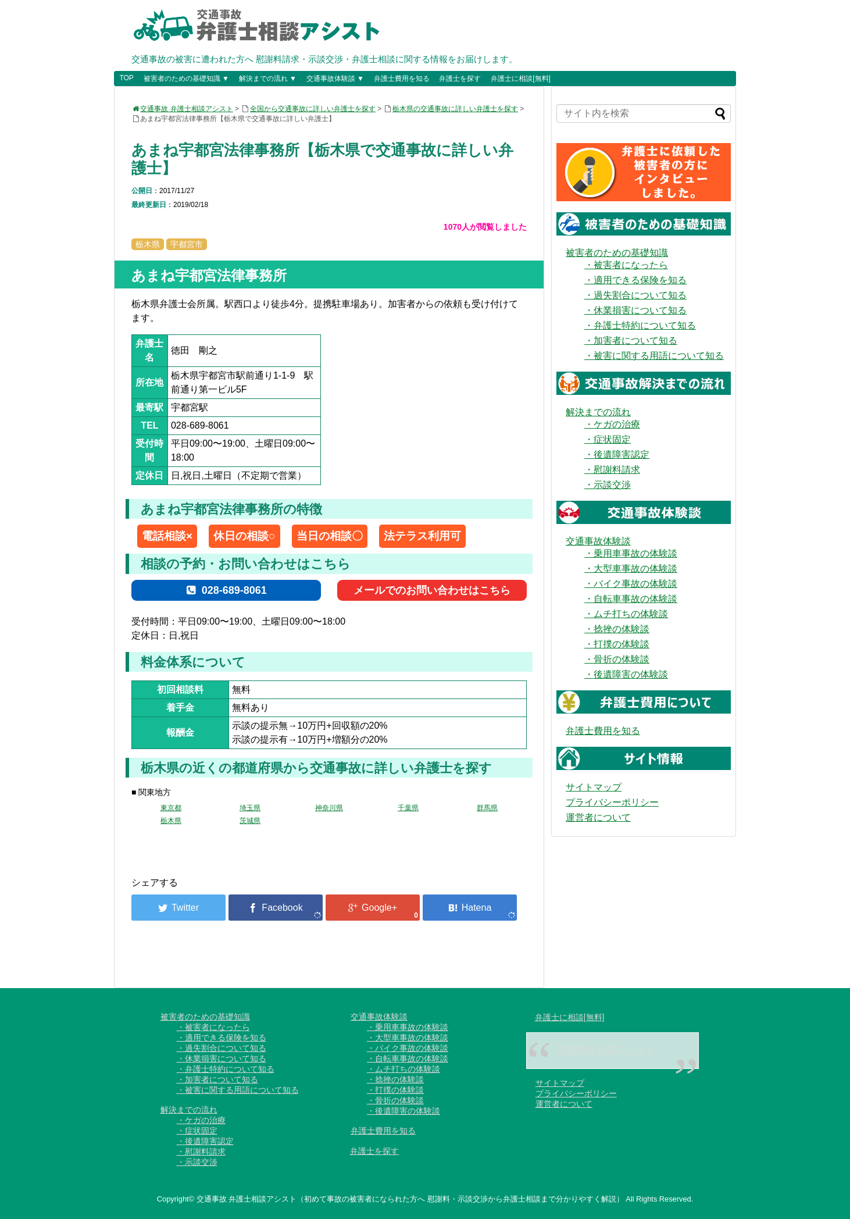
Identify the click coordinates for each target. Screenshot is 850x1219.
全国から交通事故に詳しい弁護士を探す (313, 109)
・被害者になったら (626, 265)
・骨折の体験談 (616, 659)
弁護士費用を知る (402, 78)
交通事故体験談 (598, 541)
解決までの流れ (598, 412)
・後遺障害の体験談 (626, 674)
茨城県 (250, 821)
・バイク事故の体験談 (630, 584)
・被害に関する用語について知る (654, 356)
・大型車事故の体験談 (630, 568)
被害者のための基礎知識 (617, 253)
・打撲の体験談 (616, 644)
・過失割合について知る (635, 295)
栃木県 (170, 821)
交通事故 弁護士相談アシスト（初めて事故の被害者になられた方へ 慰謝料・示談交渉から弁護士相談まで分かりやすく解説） (410, 1199)
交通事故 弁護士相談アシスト (182, 109)
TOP (126, 78)
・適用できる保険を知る (635, 280)
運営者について (598, 817)
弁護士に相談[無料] (521, 78)
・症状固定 (607, 439)
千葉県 (408, 808)
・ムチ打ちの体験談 (626, 614)
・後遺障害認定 (616, 454)
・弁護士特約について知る (640, 325)
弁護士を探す (460, 78)
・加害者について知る (630, 340)
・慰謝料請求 (612, 470)
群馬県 (487, 808)
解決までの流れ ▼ (268, 78)
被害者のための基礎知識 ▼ (186, 78)
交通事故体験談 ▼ (335, 78)
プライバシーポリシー (612, 802)
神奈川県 (329, 808)
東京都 (170, 808)
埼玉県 (250, 808)
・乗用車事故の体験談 (630, 553)
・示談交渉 (607, 485)
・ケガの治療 (612, 424)
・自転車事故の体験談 (630, 599)
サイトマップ (594, 787)
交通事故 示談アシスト (606, 1050)
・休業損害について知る (635, 310)
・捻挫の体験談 (616, 629)
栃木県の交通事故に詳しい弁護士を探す (455, 109)
